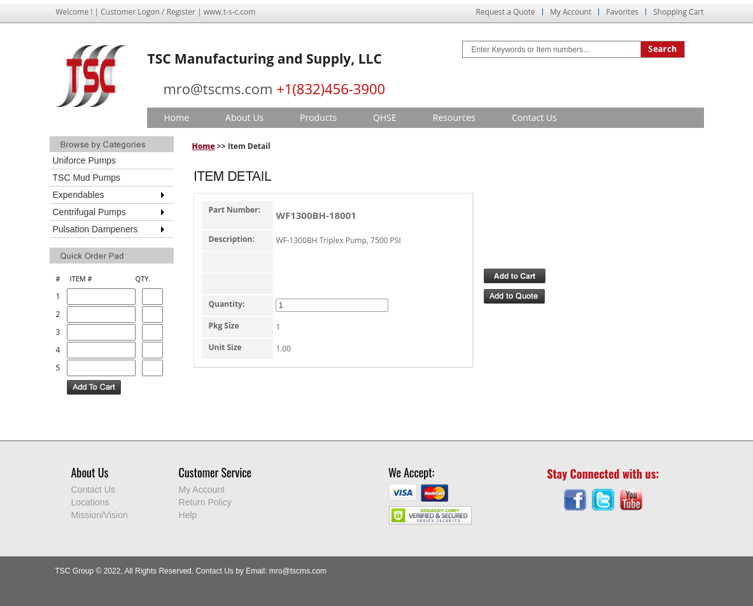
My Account (570, 11)
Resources (454, 117)
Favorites (622, 11)
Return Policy (205, 502)
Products (318, 117)
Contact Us (534, 117)
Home (177, 117)
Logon (148, 11)
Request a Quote (505, 11)
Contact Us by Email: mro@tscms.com (261, 571)
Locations (90, 502)
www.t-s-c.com (230, 11)
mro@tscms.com (218, 88)
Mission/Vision (99, 515)
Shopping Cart (678, 11)
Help (188, 515)
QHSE (385, 117)
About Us (244, 117)
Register (181, 11)
